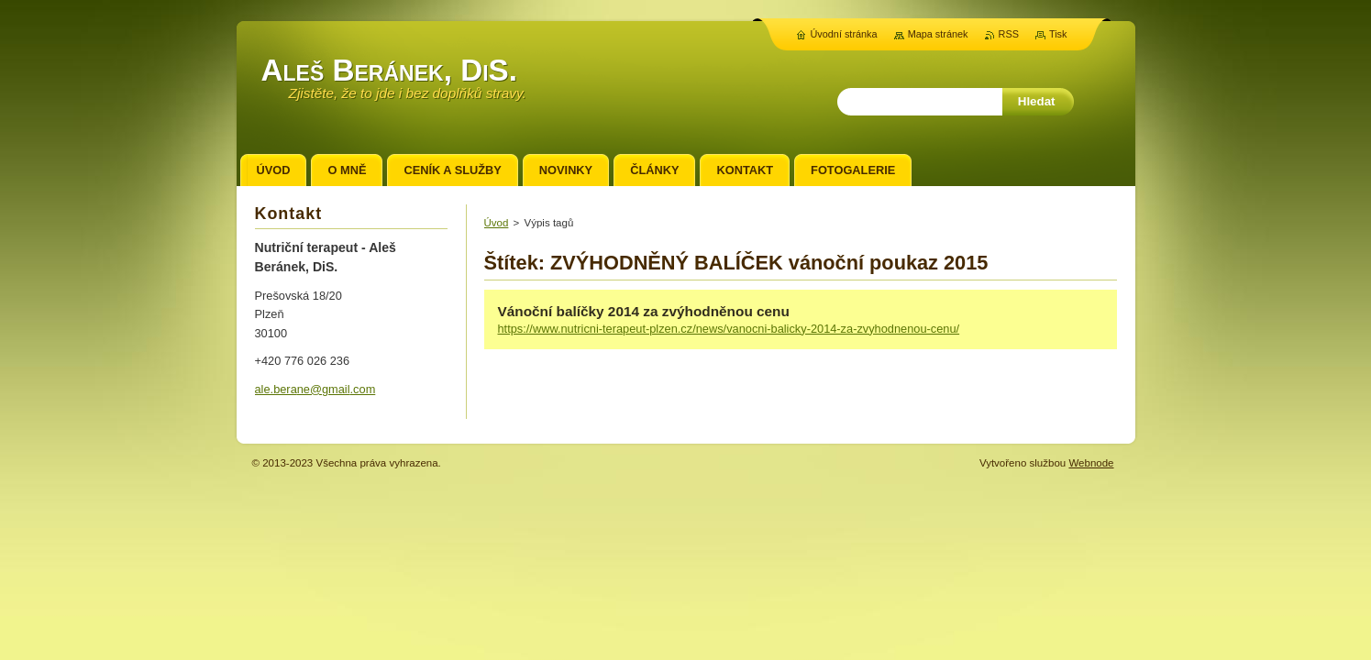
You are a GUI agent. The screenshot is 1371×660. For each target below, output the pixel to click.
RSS (1009, 33)
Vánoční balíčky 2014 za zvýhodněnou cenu (644, 311)
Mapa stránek (938, 33)
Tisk (1058, 33)
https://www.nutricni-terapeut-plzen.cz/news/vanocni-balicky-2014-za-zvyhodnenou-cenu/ (729, 329)
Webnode (1090, 462)
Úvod (496, 222)
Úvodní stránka (843, 33)
